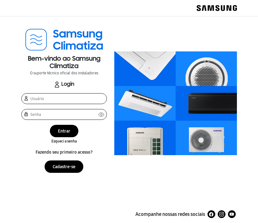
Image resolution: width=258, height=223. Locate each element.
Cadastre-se (64, 166)
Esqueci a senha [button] (64, 141)
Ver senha (101, 115)
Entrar (64, 131)
